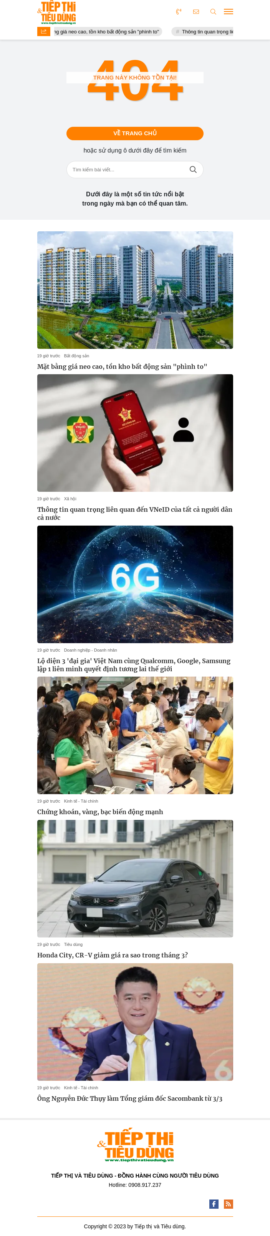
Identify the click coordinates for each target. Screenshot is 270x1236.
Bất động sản (76, 355)
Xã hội (70, 498)
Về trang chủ (134, 133)
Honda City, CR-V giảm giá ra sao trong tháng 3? (112, 955)
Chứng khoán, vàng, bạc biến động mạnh (100, 812)
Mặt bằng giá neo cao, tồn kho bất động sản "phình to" (103, 32)
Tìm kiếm (193, 169)
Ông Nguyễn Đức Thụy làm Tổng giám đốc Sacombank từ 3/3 (129, 1098)
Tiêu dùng (73, 944)
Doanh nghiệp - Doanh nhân (90, 650)
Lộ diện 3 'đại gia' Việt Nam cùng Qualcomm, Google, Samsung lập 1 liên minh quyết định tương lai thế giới (133, 665)
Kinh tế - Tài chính (81, 801)
